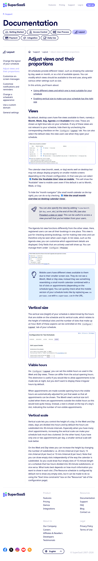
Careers (47, 528)
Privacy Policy (86, 525)
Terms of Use (86, 528)
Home (29, 52)
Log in (80, 5)
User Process (61, 32)
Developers (48, 535)
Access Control (38, 32)
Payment (11, 38)
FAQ (82, 504)
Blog (82, 507)
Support (71, 5)
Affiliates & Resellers (53, 532)
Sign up (90, 5)
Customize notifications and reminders (11, 86)
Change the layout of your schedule (12, 62)
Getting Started (14, 32)
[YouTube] (23, 549)
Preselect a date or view (50, 214)
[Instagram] (17, 549)
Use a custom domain (9, 106)
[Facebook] (5, 549)
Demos (46, 504)
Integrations (49, 507)
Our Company (50, 525)
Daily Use (49, 38)
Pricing (62, 5)
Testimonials (49, 539)
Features (52, 5)
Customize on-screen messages (11, 77)
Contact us (85, 511)
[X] (11, 549)
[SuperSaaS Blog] (30, 549)
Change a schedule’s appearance (8, 97)
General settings (11, 112)
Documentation (87, 497)
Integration (30, 38)
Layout (45, 52)
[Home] (14, 5)
